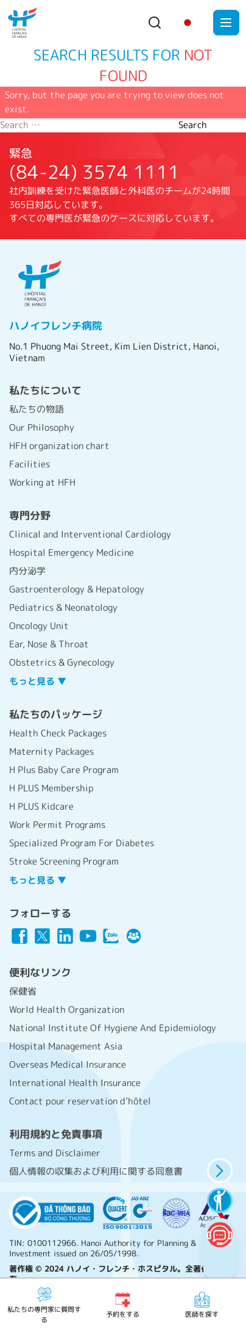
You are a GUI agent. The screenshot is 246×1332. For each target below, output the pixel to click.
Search (192, 124)
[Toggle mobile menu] (226, 23)
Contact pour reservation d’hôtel (80, 1101)
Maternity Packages (51, 751)
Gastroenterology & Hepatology (76, 589)
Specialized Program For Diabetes (81, 843)
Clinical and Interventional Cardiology (90, 534)
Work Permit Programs (57, 824)
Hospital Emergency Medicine (71, 552)
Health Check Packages (58, 733)
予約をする (122, 1304)
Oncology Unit (39, 625)
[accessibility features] (219, 1200)
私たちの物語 (36, 409)
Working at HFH (42, 482)
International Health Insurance (75, 1082)
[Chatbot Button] (219, 1234)
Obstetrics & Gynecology (61, 662)
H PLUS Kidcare (41, 806)
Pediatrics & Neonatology (63, 607)
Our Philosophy (41, 427)
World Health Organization (66, 1009)
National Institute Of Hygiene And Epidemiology (112, 1027)
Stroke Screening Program (64, 861)
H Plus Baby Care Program (64, 769)
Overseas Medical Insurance (67, 1064)
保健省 (23, 991)
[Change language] (187, 22)
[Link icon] (19, 936)
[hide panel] (219, 1170)
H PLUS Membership (51, 788)
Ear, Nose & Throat (49, 644)
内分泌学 (27, 570)
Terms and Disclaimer (54, 1153)
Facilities (29, 464)
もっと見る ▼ (37, 681)
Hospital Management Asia (65, 1046)
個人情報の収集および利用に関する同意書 (96, 1171)
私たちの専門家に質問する (44, 1305)
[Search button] (154, 22)
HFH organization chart (59, 445)
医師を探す (202, 1304)
